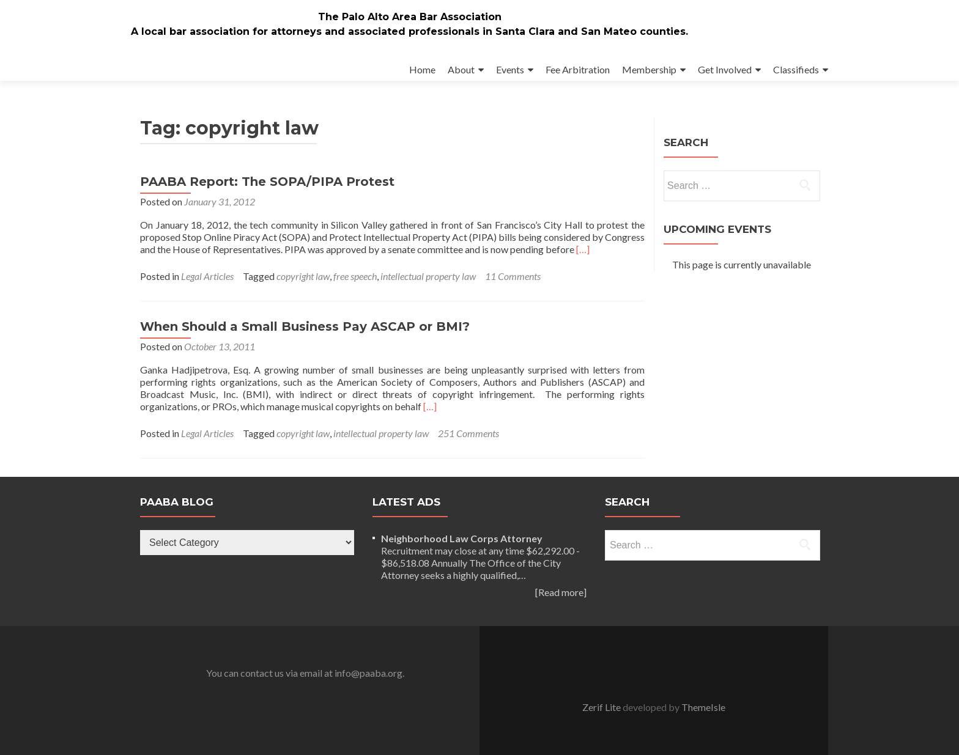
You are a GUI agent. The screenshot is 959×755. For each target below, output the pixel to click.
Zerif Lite (602, 707)
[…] (583, 249)
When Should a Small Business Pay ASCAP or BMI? (305, 326)
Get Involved (725, 69)
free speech (355, 276)
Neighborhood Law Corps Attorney (461, 538)
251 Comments (468, 433)
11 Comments (513, 276)
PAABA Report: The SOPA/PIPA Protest (267, 181)
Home (422, 69)
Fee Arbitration (578, 69)
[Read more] (561, 592)
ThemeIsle (703, 707)
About (461, 69)
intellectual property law (428, 276)
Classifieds (796, 69)
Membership (649, 69)
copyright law (303, 276)
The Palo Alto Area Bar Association (410, 17)
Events (510, 69)
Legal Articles (207, 276)
